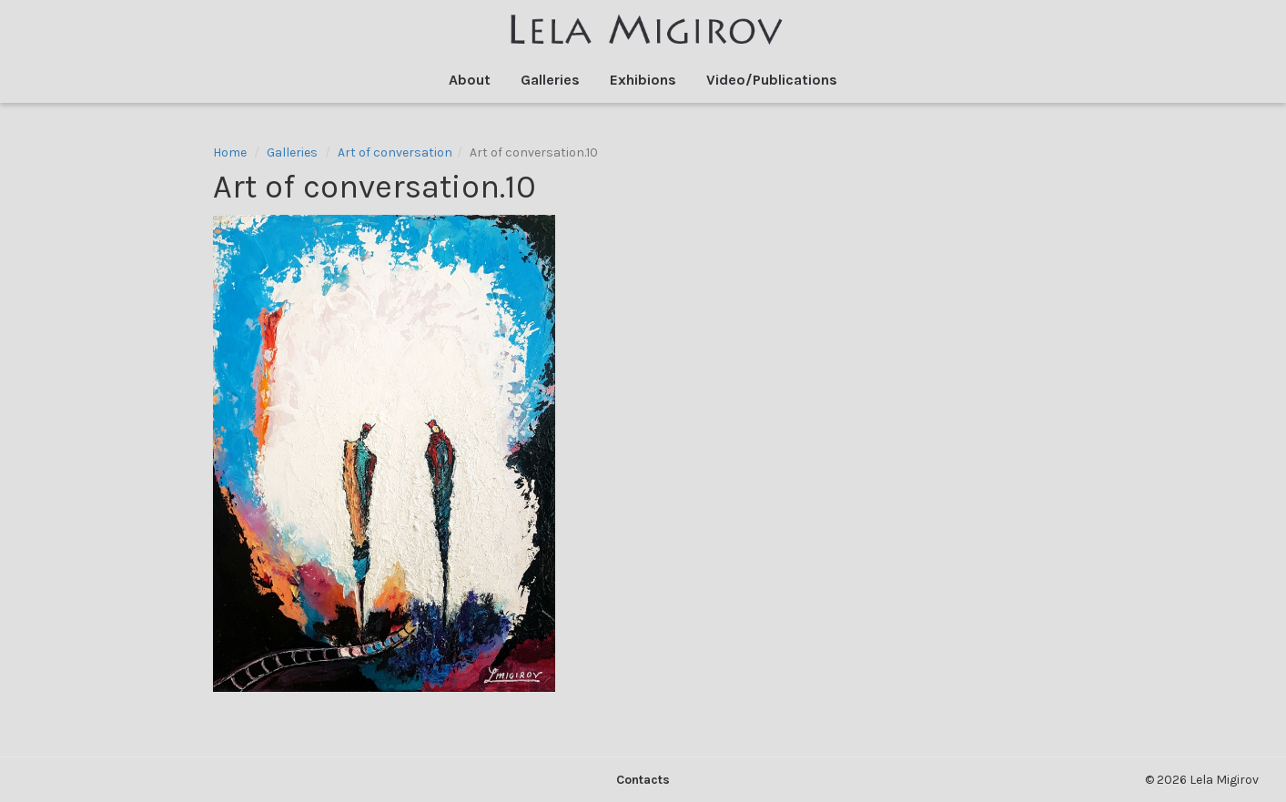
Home (230, 152)
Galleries (550, 79)
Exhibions (643, 79)
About (470, 79)
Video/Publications (771, 79)
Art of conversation (395, 152)
